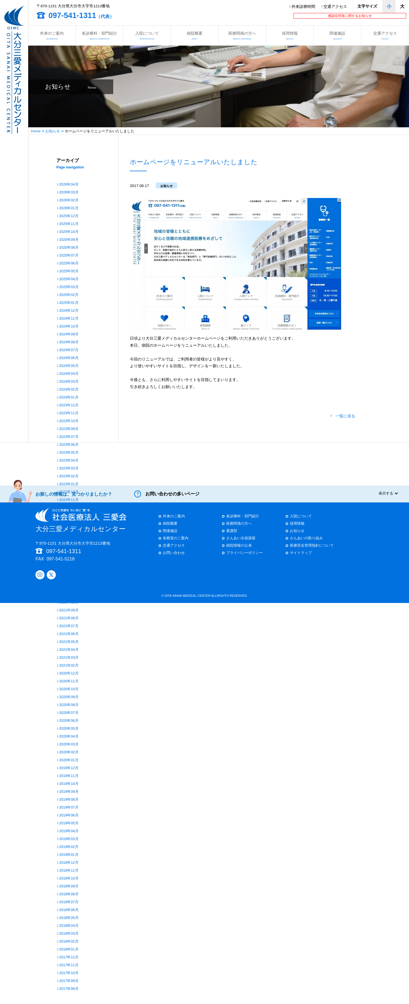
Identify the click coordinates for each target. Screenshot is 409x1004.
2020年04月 (69, 736)
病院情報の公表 (239, 550)
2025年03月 (69, 287)
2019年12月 (69, 768)
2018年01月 (69, 949)
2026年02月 (69, 200)
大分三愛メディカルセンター (80, 525)
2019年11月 (69, 776)
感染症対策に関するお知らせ (350, 16)
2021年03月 (69, 658)
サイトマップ (301, 557)
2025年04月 (69, 279)
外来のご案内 (51, 35)
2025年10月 (69, 232)
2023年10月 (69, 421)
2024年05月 (69, 366)
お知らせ (52, 131)
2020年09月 (69, 697)
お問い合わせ (174, 557)
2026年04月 (69, 184)
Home (36, 131)
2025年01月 (69, 303)
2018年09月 (69, 886)
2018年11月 (69, 870)
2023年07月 (69, 437)
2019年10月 (69, 784)
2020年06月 (69, 721)
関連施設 (337, 35)
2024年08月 (69, 342)
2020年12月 (69, 673)
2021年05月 (69, 642)
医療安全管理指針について (312, 550)
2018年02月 (69, 941)
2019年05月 (69, 823)
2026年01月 (69, 208)
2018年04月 (69, 926)
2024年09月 (69, 334)
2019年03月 (69, 839)
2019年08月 (69, 800)
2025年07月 (69, 255)
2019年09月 (69, 792)
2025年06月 (69, 263)
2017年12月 (69, 957)
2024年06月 (69, 358)
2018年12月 (69, 863)
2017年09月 (69, 981)
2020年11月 (69, 681)
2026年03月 (69, 192)
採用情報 (290, 35)
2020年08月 (69, 705)
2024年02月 (69, 389)
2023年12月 (69, 405)
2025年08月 (69, 248)
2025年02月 (69, 295)
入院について (147, 35)
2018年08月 (69, 894)
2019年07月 (69, 807)
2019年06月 (69, 815)
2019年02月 (69, 847)
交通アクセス (335, 7)
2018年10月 (69, 878)
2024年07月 (69, 350)
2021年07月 (69, 626)
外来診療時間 (303, 7)
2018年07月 (69, 902)
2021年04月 (69, 650)
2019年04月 (69, 831)
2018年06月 (69, 910)
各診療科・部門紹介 (99, 35)
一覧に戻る (345, 416)
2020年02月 (69, 752)
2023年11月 (69, 413)
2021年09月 (69, 610)
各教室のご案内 (175, 543)
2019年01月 (69, 855)
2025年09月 (69, 240)
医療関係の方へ (242, 35)
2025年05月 (69, 271)
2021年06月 (69, 634)
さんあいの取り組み (306, 543)
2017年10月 (69, 973)
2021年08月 (69, 618)
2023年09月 (69, 429)
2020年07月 (69, 713)
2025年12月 (69, 216)
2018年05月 (69, 918)
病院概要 (194, 35)
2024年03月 (69, 382)
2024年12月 (69, 311)
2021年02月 (69, 665)
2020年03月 (69, 744)
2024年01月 (69, 397)
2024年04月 (69, 374)
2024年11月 (69, 318)
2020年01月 (69, 760)
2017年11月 (69, 965)
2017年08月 (69, 989)
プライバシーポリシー (244, 557)
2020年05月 (69, 729)
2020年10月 (69, 689)
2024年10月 (69, 326)
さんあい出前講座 (240, 543)
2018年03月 (69, 934)
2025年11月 (69, 224)
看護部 (231, 535)
